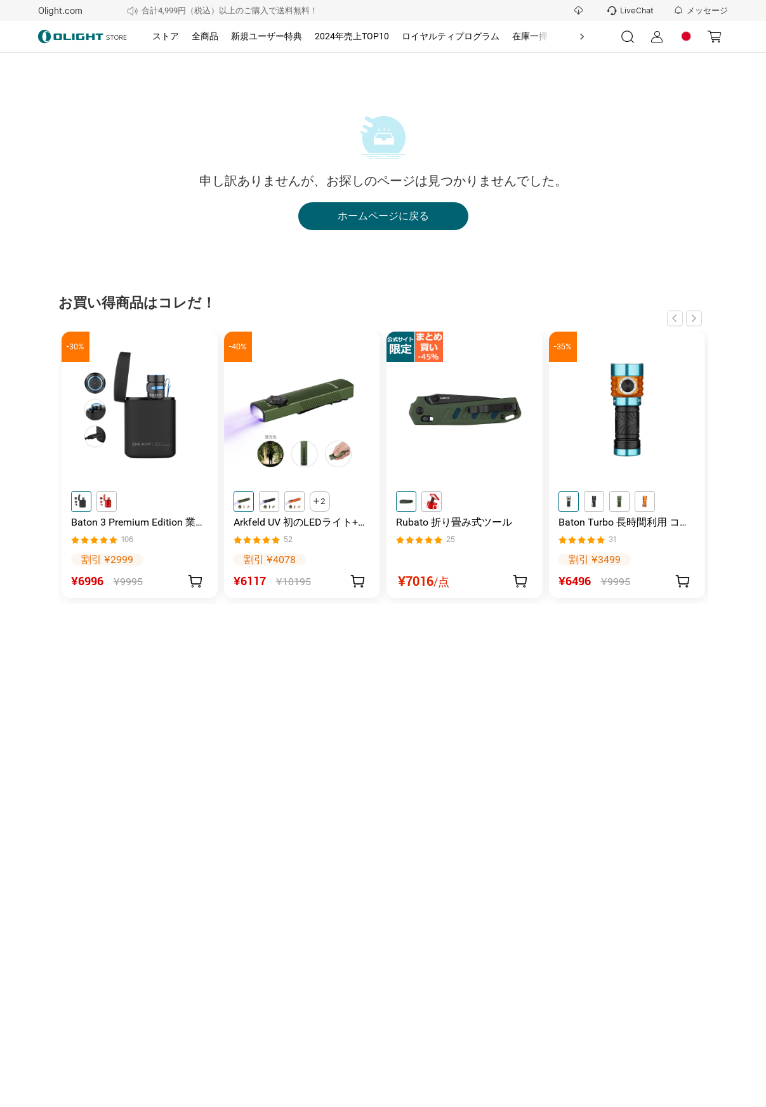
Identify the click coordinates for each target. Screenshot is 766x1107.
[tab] (165, 37)
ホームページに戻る (383, 216)
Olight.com (60, 11)
